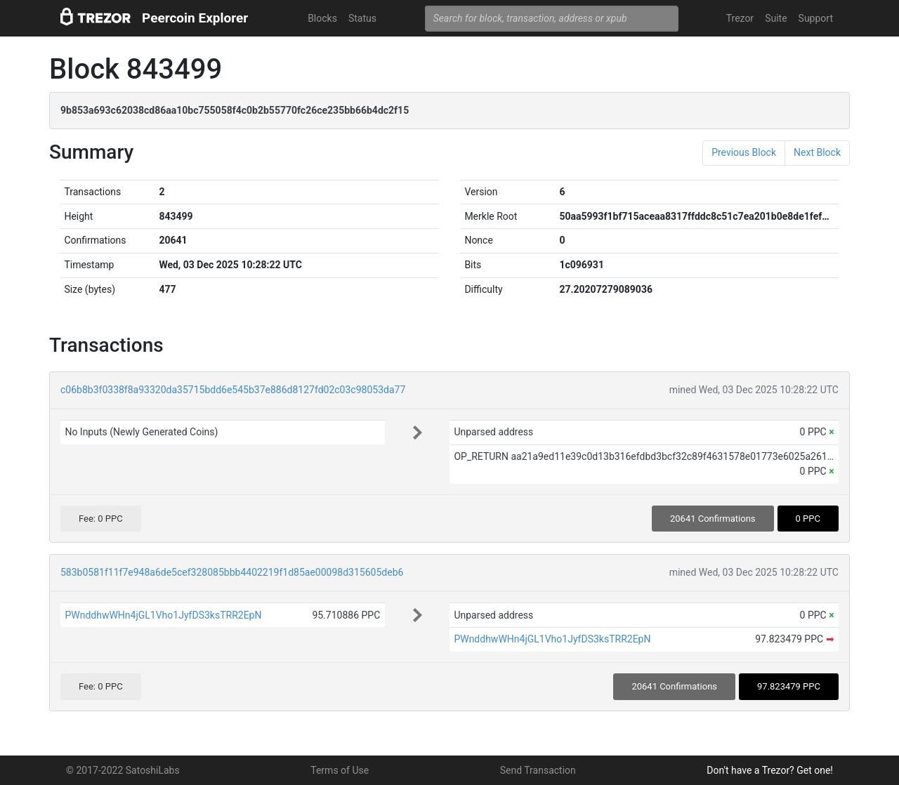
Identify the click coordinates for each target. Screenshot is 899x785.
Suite (776, 18)
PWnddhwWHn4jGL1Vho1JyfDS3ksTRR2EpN (163, 615)
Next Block (817, 152)
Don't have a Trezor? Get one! (770, 770)
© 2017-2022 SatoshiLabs (123, 770)
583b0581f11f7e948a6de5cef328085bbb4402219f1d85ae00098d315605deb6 (231, 572)
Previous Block (743, 152)
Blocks (322, 18)
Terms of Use (339, 770)
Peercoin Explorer (195, 18)
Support (816, 18)
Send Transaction (538, 770)
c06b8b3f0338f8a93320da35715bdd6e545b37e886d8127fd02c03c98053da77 (232, 389)
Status (362, 18)
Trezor (740, 18)
